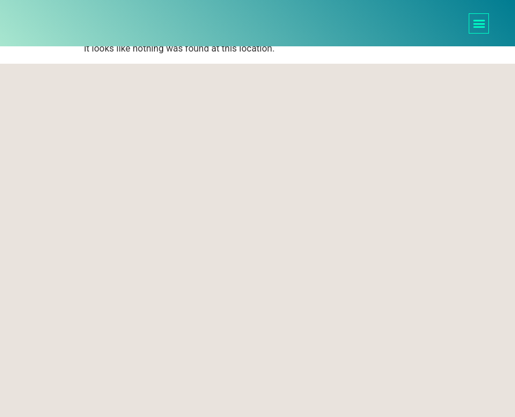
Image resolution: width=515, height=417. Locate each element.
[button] (479, 23)
